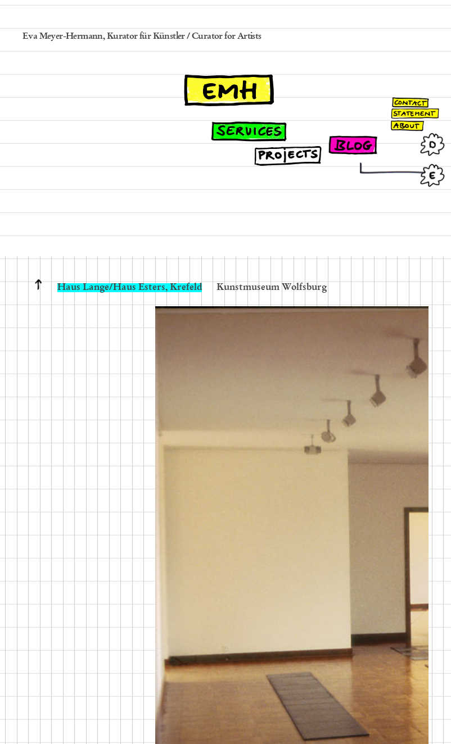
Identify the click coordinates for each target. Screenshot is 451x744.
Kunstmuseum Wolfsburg (272, 287)
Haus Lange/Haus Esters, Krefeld (129, 287)
